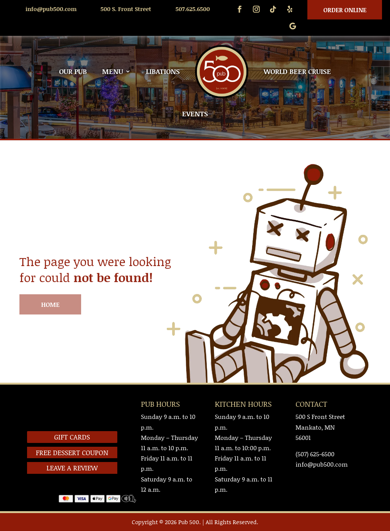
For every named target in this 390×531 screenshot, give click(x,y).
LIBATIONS (163, 71)
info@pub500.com (51, 9)
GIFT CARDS (72, 437)
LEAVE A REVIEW (72, 468)
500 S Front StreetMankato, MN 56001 (320, 426)
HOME (50, 304)
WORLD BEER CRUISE (297, 71)
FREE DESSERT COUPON (72, 452)
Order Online (344, 9)
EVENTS (195, 114)
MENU (112, 71)
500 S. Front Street (126, 9)
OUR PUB (73, 71)
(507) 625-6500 (315, 453)
